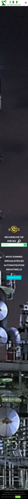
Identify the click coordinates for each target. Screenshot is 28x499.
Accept (17, 497)
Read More (24, 497)
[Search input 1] (12, 244)
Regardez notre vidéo (14, 277)
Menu (25, 2)
